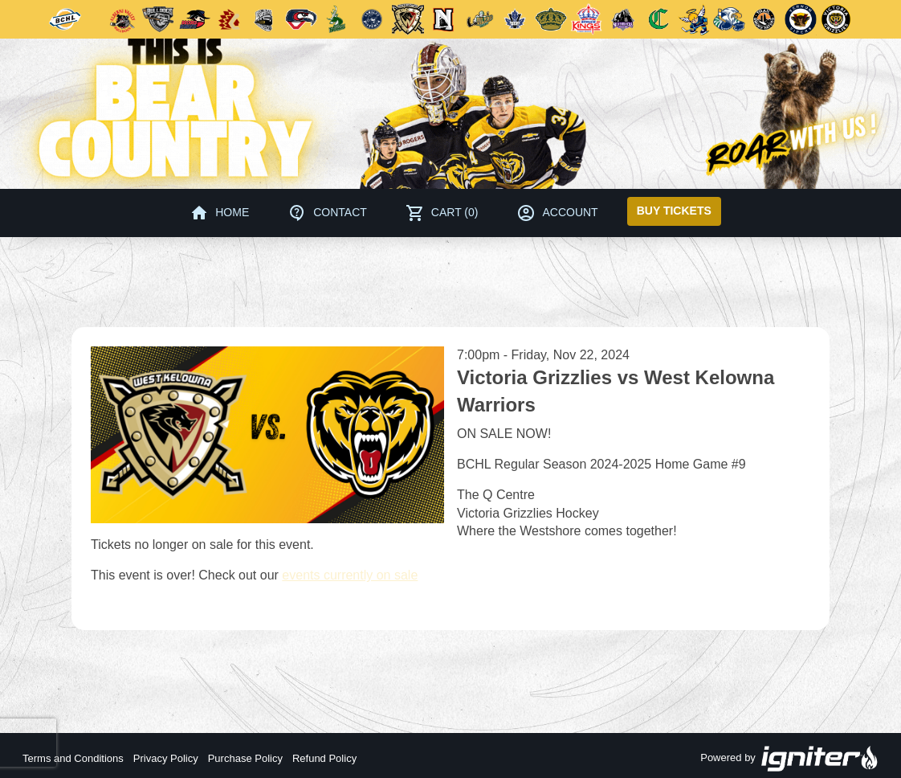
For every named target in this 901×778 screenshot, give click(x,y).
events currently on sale (350, 575)
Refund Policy (324, 758)
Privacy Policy (165, 758)
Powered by (789, 759)
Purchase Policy (245, 758)
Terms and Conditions (73, 758)
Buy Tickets (674, 210)
